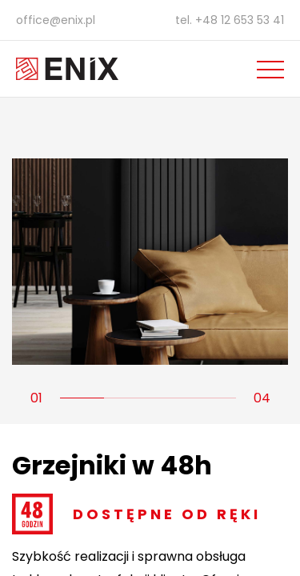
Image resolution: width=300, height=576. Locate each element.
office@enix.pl (55, 20)
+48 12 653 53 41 (239, 20)
